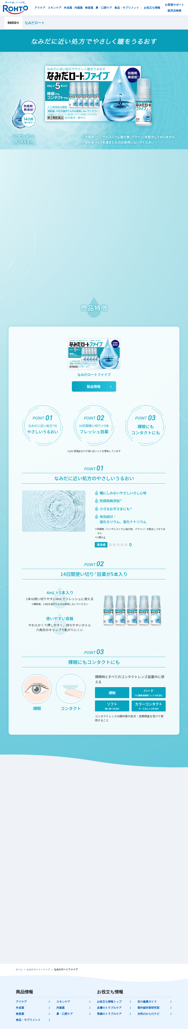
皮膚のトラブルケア (109, 1007)
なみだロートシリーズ (38, 969)
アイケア (21, 1001)
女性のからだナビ (148, 1013)
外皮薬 (20, 1007)
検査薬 (20, 1013)
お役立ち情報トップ (109, 1001)
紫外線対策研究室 (148, 1007)
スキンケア (63, 1001)
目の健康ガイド (147, 1001)
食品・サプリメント (28, 1019)
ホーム (19, 969)
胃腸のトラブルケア (109, 1013)
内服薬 (60, 1007)
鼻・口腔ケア (64, 1013)
